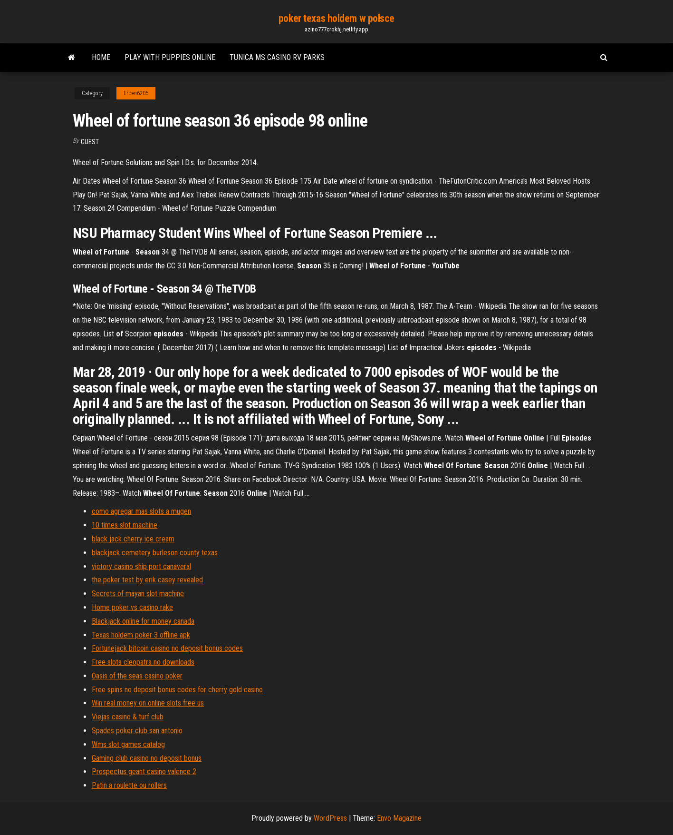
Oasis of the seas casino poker (137, 675)
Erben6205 (136, 93)
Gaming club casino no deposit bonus (147, 758)
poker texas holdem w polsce (336, 18)
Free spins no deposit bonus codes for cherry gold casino (177, 689)
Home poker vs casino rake (132, 607)
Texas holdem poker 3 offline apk (141, 634)
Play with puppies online (170, 57)
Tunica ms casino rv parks (277, 57)
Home (101, 57)
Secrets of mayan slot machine (138, 593)
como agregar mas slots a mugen (141, 511)
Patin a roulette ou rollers (129, 785)
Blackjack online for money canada (143, 621)
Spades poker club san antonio (137, 730)
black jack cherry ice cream (133, 538)
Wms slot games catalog (128, 744)
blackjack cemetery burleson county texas (155, 552)
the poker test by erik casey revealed (147, 579)
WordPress (330, 818)
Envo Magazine (399, 818)
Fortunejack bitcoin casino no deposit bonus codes (167, 648)
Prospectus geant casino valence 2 (144, 771)
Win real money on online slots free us (148, 702)
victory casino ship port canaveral (141, 566)
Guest (90, 142)
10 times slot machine (124, 525)
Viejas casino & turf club (127, 716)
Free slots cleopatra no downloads (143, 662)
